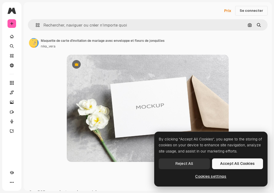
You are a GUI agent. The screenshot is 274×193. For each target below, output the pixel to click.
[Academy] (12, 172)
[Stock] (12, 55)
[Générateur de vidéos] (12, 111)
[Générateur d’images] (12, 102)
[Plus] (12, 182)
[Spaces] (12, 92)
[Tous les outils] (12, 83)
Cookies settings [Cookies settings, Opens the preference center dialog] (210, 176)
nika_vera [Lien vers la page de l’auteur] (48, 46)
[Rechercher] (12, 46)
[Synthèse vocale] (12, 121)
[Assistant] (12, 131)
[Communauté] (12, 65)
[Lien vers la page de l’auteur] (34, 43)
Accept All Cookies (237, 163)
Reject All (184, 163)
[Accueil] (12, 36)
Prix (227, 10)
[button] (35, 25)
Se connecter (251, 10)
